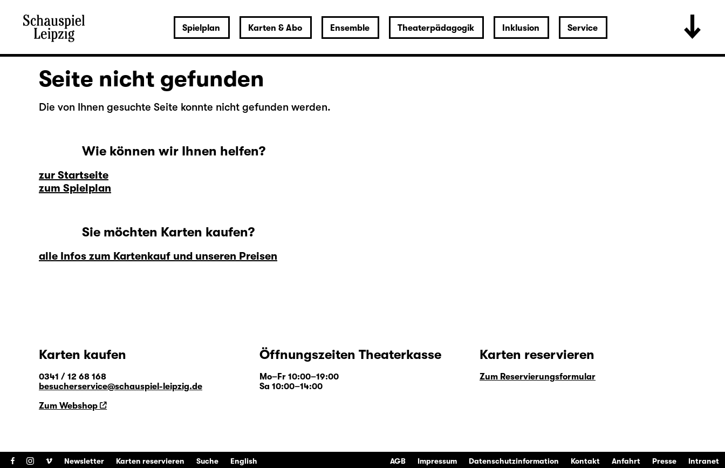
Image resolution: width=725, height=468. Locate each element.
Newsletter (84, 461)
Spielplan (201, 28)
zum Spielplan (75, 188)
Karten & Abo (275, 28)
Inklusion (520, 28)
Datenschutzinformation (514, 461)
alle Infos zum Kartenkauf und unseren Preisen (158, 256)
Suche (207, 461)
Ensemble (350, 28)
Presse (664, 461)
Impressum (437, 461)
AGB (398, 461)
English (243, 461)
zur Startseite (73, 175)
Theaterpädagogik (436, 28)
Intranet (703, 461)
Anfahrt (626, 461)
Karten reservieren (150, 461)
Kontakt (585, 461)
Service (582, 28)
